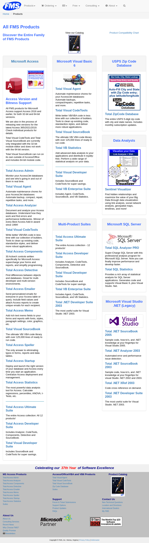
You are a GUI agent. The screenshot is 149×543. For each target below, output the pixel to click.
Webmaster (95, 540)
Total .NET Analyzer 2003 (122, 350)
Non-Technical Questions (112, 502)
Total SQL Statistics (119, 269)
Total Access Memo (19, 310)
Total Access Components (24, 251)
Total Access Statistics (22, 382)
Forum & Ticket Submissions (64, 502)
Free (76, 5)
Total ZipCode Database (121, 114)
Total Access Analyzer (21, 205)
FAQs (55, 511)
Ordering (49, 5)
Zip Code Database (60, 486)
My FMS (105, 511)
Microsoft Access (24, 61)
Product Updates (59, 508)
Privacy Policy (84, 540)
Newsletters (10, 533)
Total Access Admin (20, 170)
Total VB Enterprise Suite (73, 189)
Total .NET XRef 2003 (119, 383)
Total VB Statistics (68, 147)
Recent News (8, 525)
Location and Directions (111, 505)
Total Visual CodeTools (22, 229)
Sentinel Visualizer (118, 189)
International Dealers (110, 508)
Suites (5, 504)
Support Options (59, 505)
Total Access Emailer (20, 288)
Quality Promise (9, 531)
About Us (6, 519)
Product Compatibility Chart (124, 32)
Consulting (92, 5)
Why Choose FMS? (11, 528)
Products (29, 5)
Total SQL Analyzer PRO (122, 247)
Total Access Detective (22, 270)
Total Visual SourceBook (23, 329)
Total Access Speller (20, 345)
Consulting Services (11, 522)
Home (6, 14)
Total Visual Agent (18, 186)
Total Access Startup (20, 360)
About (111, 5)
